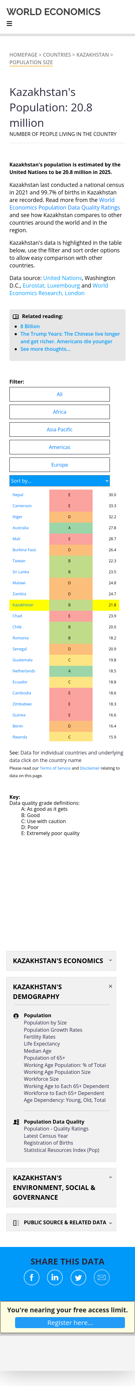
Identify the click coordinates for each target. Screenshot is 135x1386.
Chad (17, 616)
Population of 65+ (44, 1057)
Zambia (19, 594)
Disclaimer (90, 768)
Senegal (20, 649)
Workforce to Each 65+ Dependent (64, 1093)
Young (73, 1100)
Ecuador (20, 682)
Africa (60, 411)
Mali (16, 538)
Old (87, 1100)
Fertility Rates (40, 1036)
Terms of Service (55, 768)
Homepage (23, 54)
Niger (17, 516)
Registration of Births (48, 1142)
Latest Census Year (46, 1135)
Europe (59, 464)
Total (100, 1100)
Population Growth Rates (53, 1029)
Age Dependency (43, 1100)
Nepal (18, 494)
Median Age (37, 1050)
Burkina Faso (24, 550)
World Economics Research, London (58, 289)
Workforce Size (41, 1078)
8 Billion (30, 326)
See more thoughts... (45, 348)
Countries (57, 54)
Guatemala (23, 660)
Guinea (19, 715)
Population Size (31, 62)
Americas (60, 447)
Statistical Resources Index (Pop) (61, 1150)
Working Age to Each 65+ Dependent (66, 1086)
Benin (18, 726)
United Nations (62, 278)
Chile (17, 627)
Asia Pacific (60, 429)
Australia (21, 527)
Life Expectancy (42, 1043)
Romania (21, 638)
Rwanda (20, 737)
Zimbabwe (22, 704)
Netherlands (24, 671)
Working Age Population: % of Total (65, 1065)
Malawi (19, 583)
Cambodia (22, 693)
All (59, 394)
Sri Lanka (21, 572)
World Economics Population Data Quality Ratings (64, 203)
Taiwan (19, 561)
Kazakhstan (92, 54)
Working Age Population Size (57, 1072)
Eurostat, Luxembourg (51, 285)
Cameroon (22, 505)
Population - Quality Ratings (56, 1128)
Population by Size (45, 1022)
